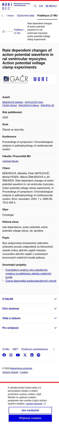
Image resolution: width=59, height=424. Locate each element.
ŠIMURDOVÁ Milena (28, 105)
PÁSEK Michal (9, 105)
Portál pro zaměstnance (34, 349)
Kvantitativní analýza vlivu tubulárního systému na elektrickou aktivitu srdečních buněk (28, 274)
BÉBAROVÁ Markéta (12, 102)
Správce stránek (10, 372)
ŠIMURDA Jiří (47, 105)
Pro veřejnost (10, 328)
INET (15, 349)
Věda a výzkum (11, 318)
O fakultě (7, 299)
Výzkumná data (25, 15)
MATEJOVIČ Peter (34, 102)
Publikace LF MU (47, 15)
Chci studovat (10, 308)
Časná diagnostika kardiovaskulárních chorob (31, 281)
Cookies (24, 372)
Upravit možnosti (36, 407)
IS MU (5, 349)
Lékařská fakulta (10, 161)
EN (41, 6)
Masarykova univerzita (21, 368)
